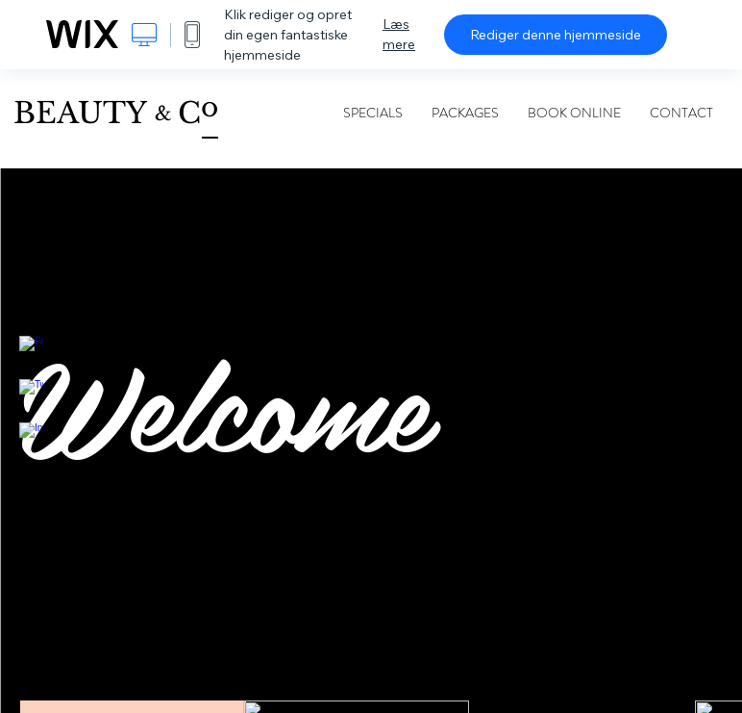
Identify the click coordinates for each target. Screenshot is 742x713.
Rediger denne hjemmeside (555, 34)
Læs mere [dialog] (399, 34)
